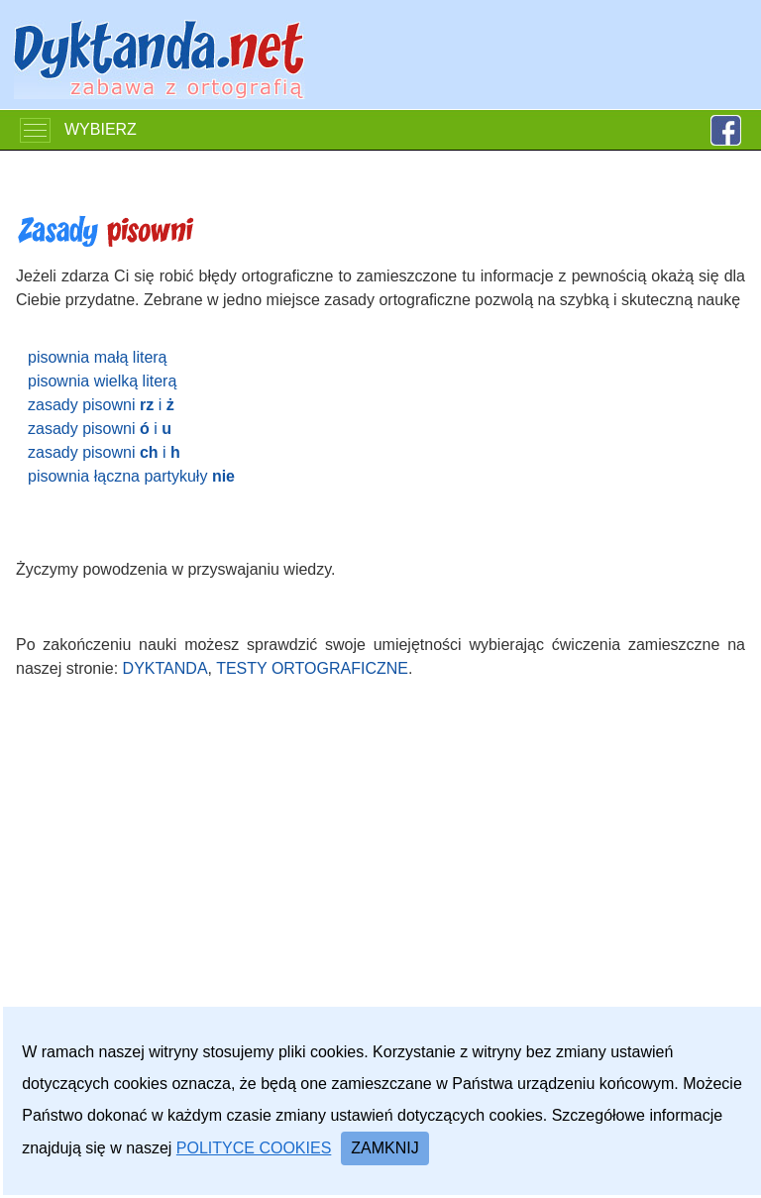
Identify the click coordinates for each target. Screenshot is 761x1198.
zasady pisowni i (101, 404)
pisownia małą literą (97, 357)
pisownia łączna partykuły (131, 476)
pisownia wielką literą (102, 381)
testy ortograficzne (312, 668)
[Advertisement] (380, 885)
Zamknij (384, 1148)
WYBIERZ (78, 130)
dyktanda (165, 668)
